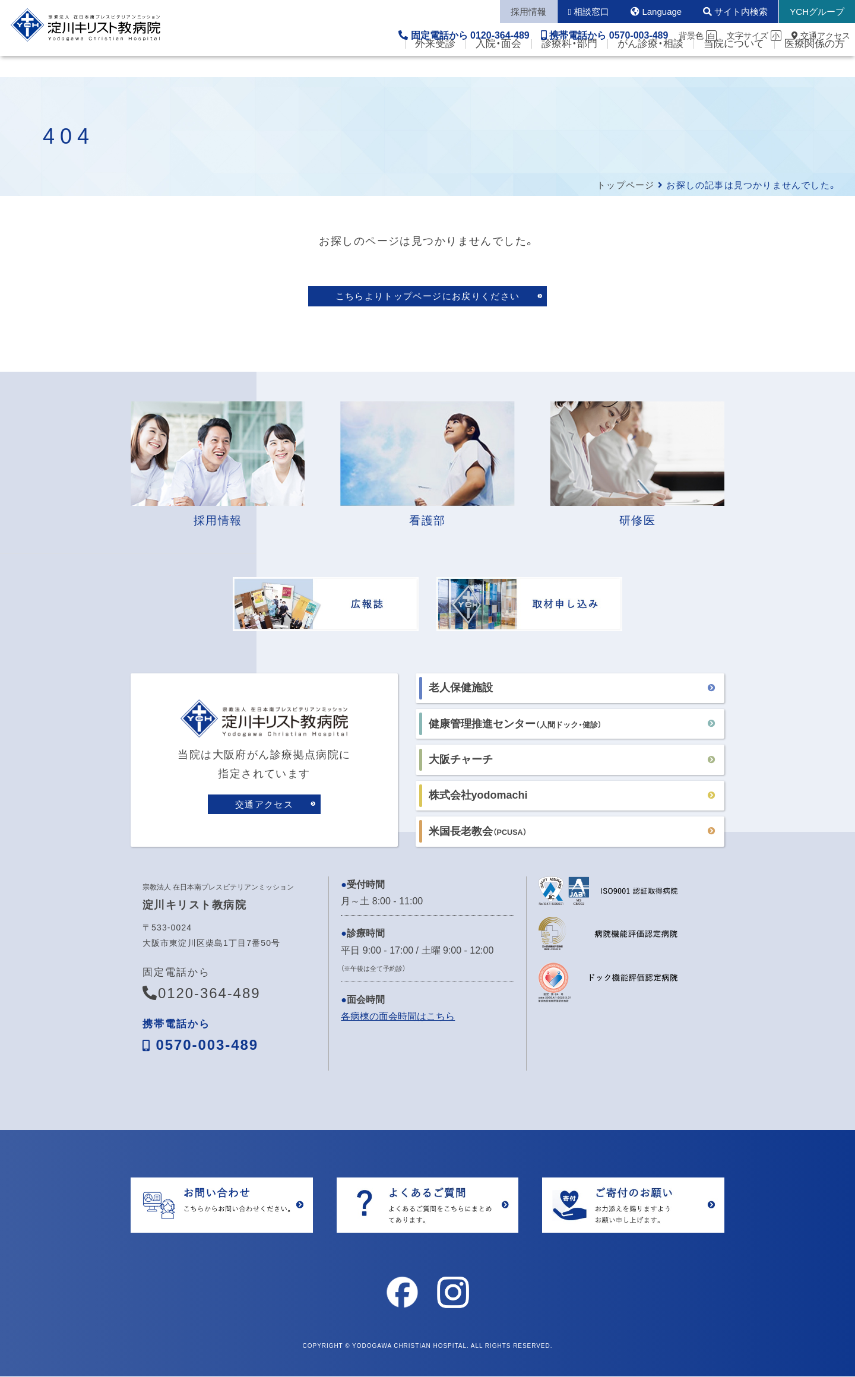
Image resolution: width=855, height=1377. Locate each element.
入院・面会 (498, 65)
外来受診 (435, 65)
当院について (734, 65)
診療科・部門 (569, 65)
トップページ (625, 185)
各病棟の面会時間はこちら (398, 1017)
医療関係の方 (814, 65)
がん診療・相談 (650, 65)
